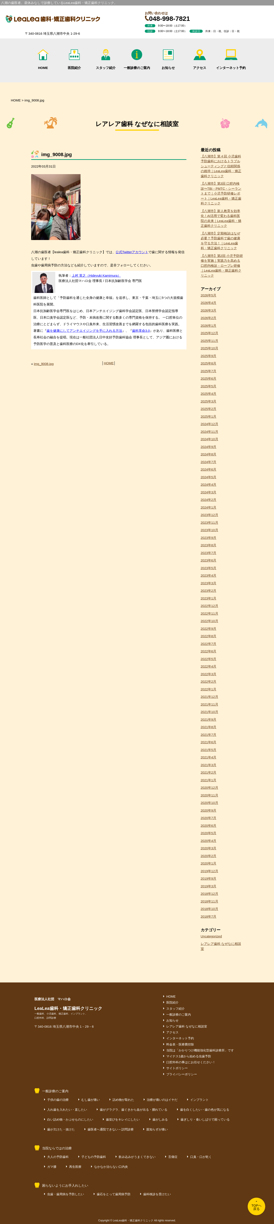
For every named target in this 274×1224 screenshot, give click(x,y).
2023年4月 (209, 575)
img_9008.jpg (44, 364)
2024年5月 (209, 477)
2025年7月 (209, 371)
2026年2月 (209, 318)
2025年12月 (209, 333)
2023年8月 (209, 545)
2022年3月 (209, 674)
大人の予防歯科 (58, 1157)
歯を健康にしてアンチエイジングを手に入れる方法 (84, 330)
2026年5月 (209, 295)
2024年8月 (209, 454)
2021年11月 (209, 704)
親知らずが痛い (157, 1129)
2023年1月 (209, 598)
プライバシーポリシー (181, 1074)
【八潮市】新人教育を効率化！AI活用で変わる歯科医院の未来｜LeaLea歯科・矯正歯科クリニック (221, 218)
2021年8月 (209, 727)
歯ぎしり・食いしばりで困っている (205, 1119)
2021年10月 (209, 712)
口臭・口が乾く (201, 1157)
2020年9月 (209, 810)
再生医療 (75, 1166)
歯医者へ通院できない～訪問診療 (111, 1129)
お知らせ (168, 59)
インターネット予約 (231, 59)
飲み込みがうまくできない (137, 1157)
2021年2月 (209, 772)
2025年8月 (209, 363)
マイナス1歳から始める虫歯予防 (188, 1056)
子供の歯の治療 (58, 1099)
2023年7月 (209, 553)
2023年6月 (209, 560)
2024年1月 (209, 507)
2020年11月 (209, 795)
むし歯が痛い (90, 1099)
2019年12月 (209, 871)
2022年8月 (209, 636)
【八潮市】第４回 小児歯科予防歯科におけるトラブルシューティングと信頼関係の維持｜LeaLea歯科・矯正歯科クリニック (221, 166)
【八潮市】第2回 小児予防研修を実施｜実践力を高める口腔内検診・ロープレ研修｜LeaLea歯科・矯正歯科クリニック (222, 265)
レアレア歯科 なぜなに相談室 (221, 946)
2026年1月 (209, 325)
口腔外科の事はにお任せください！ (190, 1062)
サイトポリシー (177, 1068)
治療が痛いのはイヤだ (162, 1099)
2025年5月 (209, 386)
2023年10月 (209, 530)
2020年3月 (209, 848)
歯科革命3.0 (141, 330)
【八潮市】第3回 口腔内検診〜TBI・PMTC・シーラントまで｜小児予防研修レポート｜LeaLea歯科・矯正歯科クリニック (221, 193)
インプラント (199, 1099)
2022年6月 (209, 651)
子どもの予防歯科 (93, 1157)
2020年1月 (209, 863)
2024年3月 (209, 492)
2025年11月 (209, 341)
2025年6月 (209, 378)
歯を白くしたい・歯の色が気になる (204, 1109)
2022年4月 (209, 666)
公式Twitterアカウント (132, 252)
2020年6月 (209, 825)
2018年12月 (209, 893)
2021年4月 (209, 757)
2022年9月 (209, 628)
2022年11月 (209, 613)
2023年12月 (209, 515)
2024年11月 (209, 431)
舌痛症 (172, 1157)
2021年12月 (209, 697)
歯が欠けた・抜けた (61, 1129)
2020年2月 (209, 856)
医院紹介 (74, 59)
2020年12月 (209, 787)
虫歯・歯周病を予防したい (65, 1194)
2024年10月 (209, 439)
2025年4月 (209, 393)
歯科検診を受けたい (157, 1194)
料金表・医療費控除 (180, 1044)
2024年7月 (209, 462)
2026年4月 (209, 303)
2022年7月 (209, 644)
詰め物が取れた (123, 1099)
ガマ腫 (51, 1166)
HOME (43, 59)
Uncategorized (211, 936)
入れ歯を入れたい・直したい (67, 1109)
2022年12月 (209, 606)
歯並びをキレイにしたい (123, 1119)
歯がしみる (160, 1119)
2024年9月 (209, 447)
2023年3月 (209, 583)
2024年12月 (209, 424)
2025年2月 (209, 409)
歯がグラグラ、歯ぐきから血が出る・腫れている (133, 1109)
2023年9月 (209, 538)
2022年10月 (209, 621)
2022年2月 (209, 681)
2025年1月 (209, 416)
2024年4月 (209, 484)
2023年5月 (209, 568)
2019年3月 (209, 886)
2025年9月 (209, 356)
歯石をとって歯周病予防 (114, 1194)
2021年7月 (209, 735)
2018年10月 (209, 909)
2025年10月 (209, 348)
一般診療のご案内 (137, 59)
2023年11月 (209, 522)
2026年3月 (209, 310)
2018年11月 (209, 901)
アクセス (199, 59)
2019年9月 (209, 878)
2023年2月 (209, 590)
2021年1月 (209, 780)
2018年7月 (209, 916)
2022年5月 (209, 659)
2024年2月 (209, 500)
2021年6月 (209, 742)
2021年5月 (209, 750)
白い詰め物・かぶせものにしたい (70, 1119)
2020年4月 (209, 841)
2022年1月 (209, 689)
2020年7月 (209, 818)
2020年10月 (209, 803)
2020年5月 (209, 833)
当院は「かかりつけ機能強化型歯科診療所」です (200, 1050)
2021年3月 (209, 765)
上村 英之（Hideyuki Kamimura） (96, 275)
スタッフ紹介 (106, 59)
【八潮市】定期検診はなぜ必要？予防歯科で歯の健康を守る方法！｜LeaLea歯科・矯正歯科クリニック (220, 240)
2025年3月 (209, 401)
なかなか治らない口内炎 (111, 1166)
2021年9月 (209, 719)
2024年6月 (209, 469)
